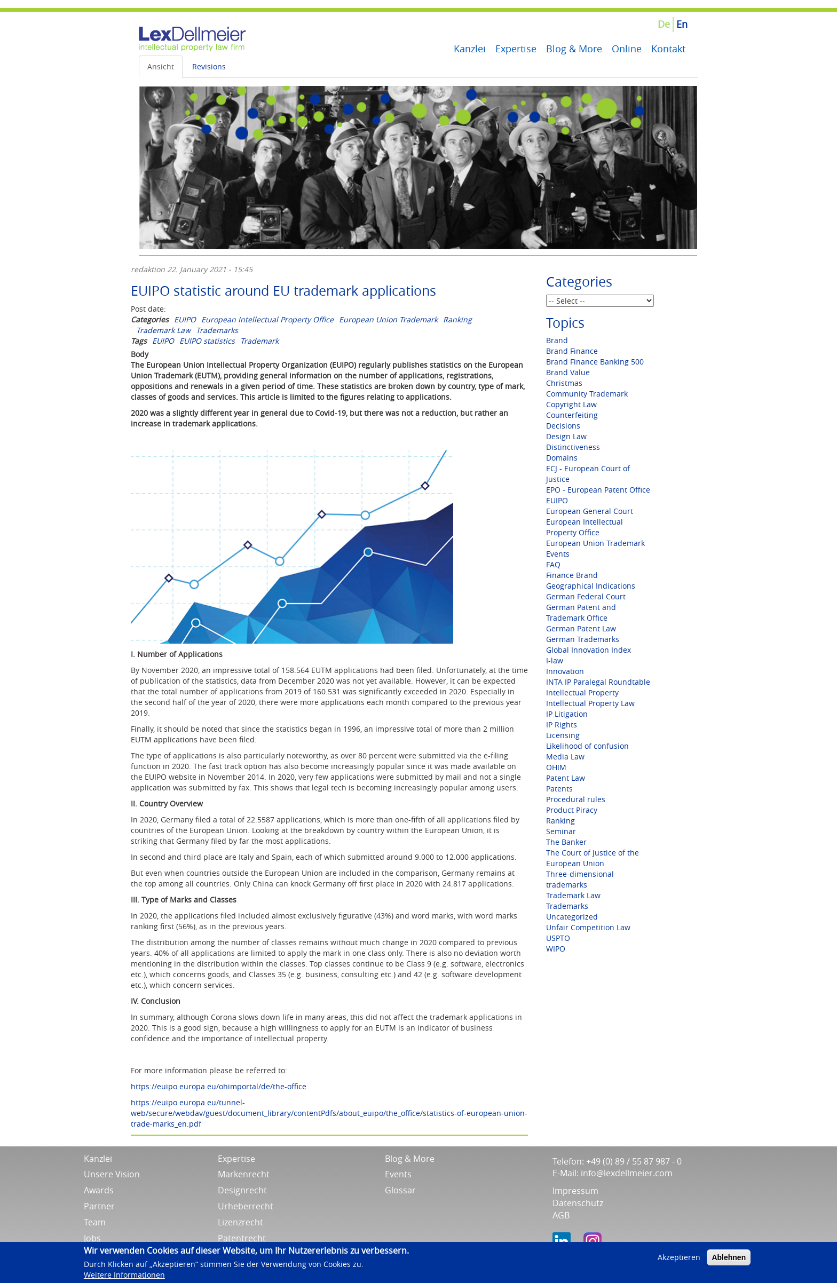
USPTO (558, 938)
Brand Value (568, 372)
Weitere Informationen (124, 1277)
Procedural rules (575, 799)
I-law (554, 660)
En (682, 24)
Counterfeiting (572, 415)
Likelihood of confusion (587, 746)
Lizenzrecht (240, 1222)
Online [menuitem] (627, 48)
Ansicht (160, 66)
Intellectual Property (582, 692)
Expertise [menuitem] (515, 48)
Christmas (564, 383)
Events (558, 554)
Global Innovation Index (588, 650)
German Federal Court (586, 596)
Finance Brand (572, 575)
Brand (557, 340)
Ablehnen (729, 1259)
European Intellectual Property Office (267, 319)
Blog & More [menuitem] (574, 48)
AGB (561, 1215)
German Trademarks (582, 639)
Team (95, 1222)
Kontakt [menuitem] (668, 48)
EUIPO (185, 319)
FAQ (553, 564)
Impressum (575, 1191)
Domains (562, 458)
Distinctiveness (573, 447)
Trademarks (217, 330)
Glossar (400, 1190)
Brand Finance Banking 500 (595, 362)
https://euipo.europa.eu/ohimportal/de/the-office (218, 1086)
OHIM (556, 767)
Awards (99, 1190)
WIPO (555, 949)
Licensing (563, 735)
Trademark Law (163, 330)
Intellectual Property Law (590, 703)
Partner (99, 1206)
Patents (559, 788)
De (664, 24)
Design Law (566, 436)
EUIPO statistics (207, 341)
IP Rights (561, 724)
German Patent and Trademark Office (581, 612)
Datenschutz (577, 1203)
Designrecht (242, 1190)
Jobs (92, 1238)
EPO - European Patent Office (598, 490)
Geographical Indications (590, 586)
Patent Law (565, 778)
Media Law (565, 756)
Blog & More (410, 1159)
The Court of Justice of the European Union (592, 858)
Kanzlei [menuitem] (470, 48)
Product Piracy (571, 810)
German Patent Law (581, 628)
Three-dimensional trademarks (580, 879)
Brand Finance (572, 351)
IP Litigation (567, 714)
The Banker (566, 842)
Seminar (561, 831)
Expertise (236, 1159)
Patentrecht (242, 1238)
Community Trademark (587, 394)
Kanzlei (98, 1159)
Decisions (563, 426)
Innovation (565, 671)
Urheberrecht (245, 1206)
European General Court (589, 511)
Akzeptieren (679, 1259)
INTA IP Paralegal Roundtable (598, 682)
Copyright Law (571, 404)
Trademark (259, 341)
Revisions (209, 66)
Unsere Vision (112, 1174)
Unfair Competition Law (588, 927)
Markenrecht (244, 1174)
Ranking (457, 319)
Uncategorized (572, 917)
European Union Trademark (388, 319)
